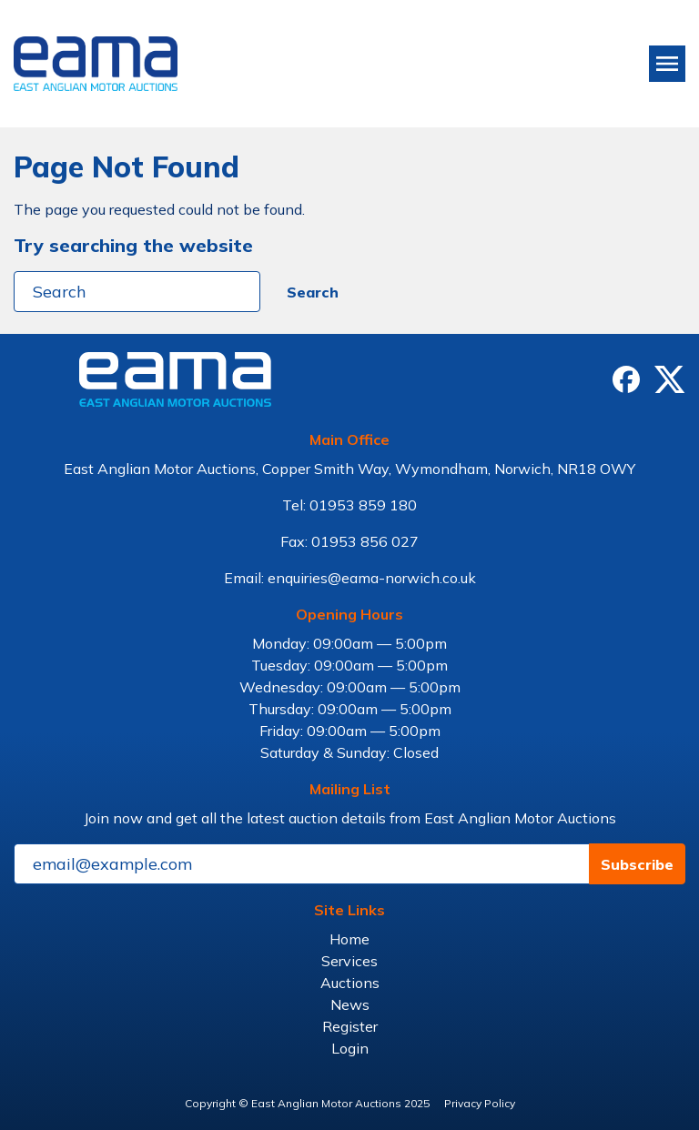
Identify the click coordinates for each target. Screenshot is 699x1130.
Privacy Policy (479, 1103)
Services (349, 961)
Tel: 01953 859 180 (349, 505)
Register (350, 1026)
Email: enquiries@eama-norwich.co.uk (350, 578)
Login (350, 1048)
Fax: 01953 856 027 (349, 541)
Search (313, 292)
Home (349, 939)
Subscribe (637, 864)
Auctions (350, 983)
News (350, 1004)
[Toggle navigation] (667, 63)
